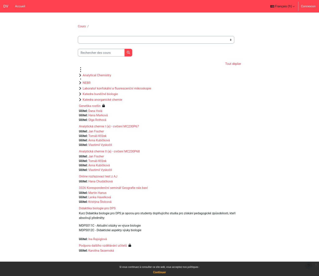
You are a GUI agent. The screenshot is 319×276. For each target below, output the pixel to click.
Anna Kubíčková (100, 142)
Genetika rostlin (90, 106)
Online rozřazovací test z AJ (98, 178)
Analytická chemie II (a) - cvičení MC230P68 (109, 153)
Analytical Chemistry (97, 75)
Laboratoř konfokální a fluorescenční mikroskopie (117, 88)
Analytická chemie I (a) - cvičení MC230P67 (109, 127)
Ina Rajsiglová (98, 243)
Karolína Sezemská (102, 254)
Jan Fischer (97, 132)
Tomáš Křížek (98, 137)
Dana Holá (96, 111)
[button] (282, 6)
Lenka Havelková (100, 200)
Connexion (308, 6)
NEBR (87, 83)
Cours (82, 26)
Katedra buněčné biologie (100, 94)
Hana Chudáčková (101, 184)
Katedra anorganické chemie (102, 100)
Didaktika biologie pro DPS (97, 211)
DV (5, 6)
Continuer (159, 272)
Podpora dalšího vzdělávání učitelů (103, 249)
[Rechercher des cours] (101, 53)
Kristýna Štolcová (101, 204)
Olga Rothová (98, 121)
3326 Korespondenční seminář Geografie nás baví (113, 190)
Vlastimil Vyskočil (101, 146)
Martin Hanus (98, 195)
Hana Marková (99, 116)
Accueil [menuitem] (20, 6)
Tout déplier (233, 64)
